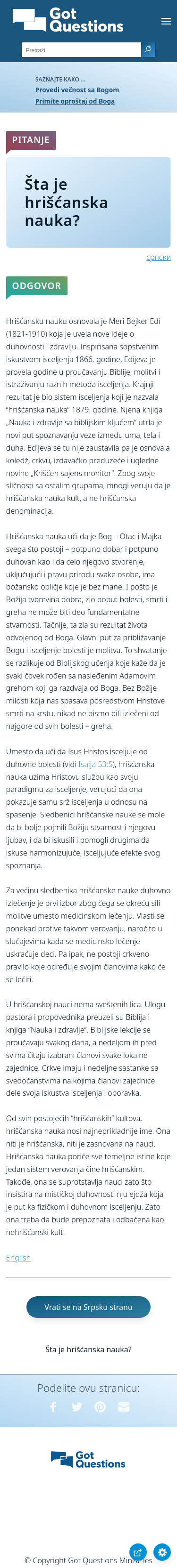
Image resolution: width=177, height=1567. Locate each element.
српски (158, 257)
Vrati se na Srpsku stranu (88, 1307)
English (18, 1257)
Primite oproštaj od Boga (75, 101)
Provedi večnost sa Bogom (77, 89)
